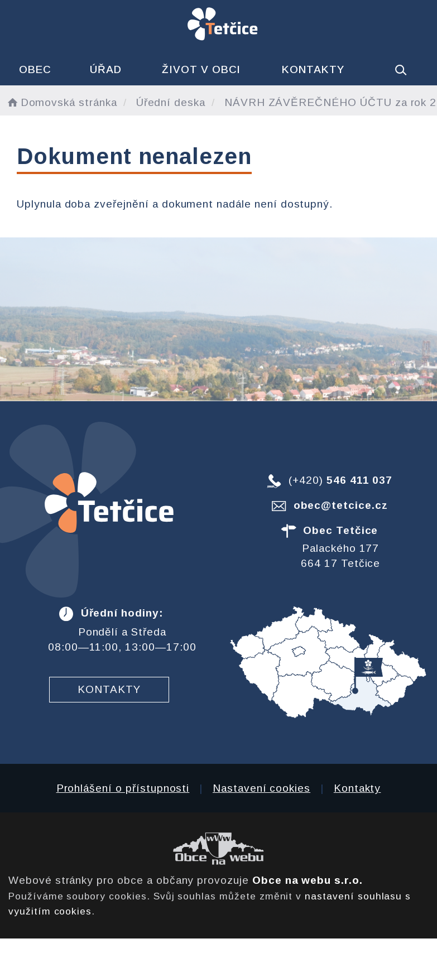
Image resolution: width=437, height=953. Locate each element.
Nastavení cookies (261, 788)
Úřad (106, 69)
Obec (35, 69)
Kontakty (313, 69)
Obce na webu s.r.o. (307, 880)
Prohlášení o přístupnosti (123, 788)
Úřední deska (170, 102)
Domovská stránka (61, 102)
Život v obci (201, 69)
